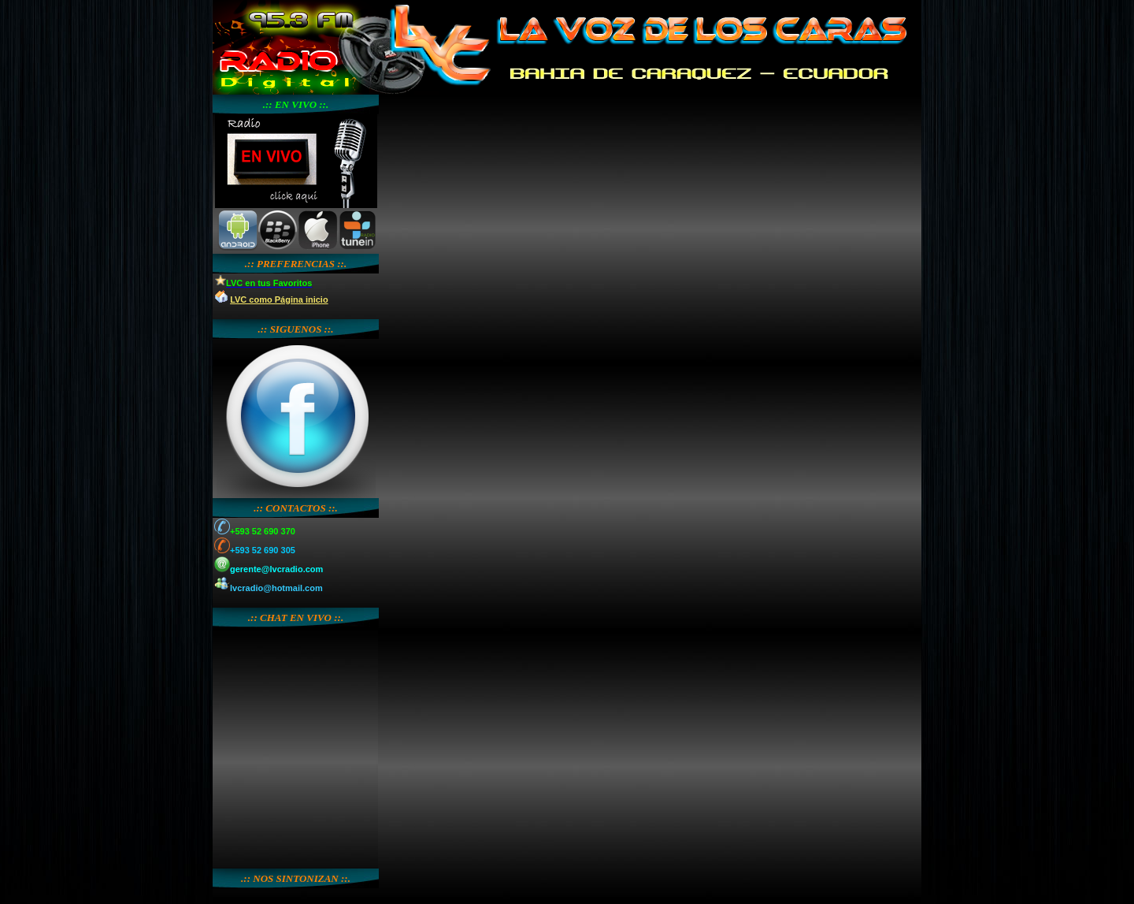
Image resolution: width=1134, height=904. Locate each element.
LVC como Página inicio (279, 299)
